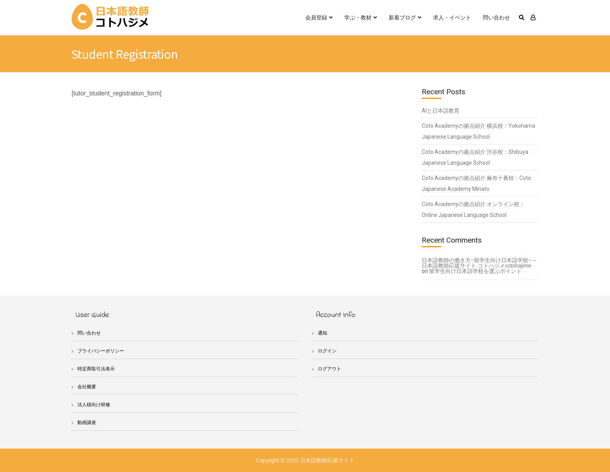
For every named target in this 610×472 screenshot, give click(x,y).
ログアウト (330, 369)
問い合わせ (496, 17)
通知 (323, 333)
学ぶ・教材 (358, 17)
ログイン (328, 351)
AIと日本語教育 (440, 110)
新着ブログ (402, 17)
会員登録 (316, 17)
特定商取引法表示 (97, 369)
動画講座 (87, 422)
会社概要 (87, 386)
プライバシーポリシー (102, 351)
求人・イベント (452, 17)
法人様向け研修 (95, 404)
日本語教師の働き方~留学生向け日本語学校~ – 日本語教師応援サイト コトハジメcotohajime (479, 263)
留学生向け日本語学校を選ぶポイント (475, 271)
